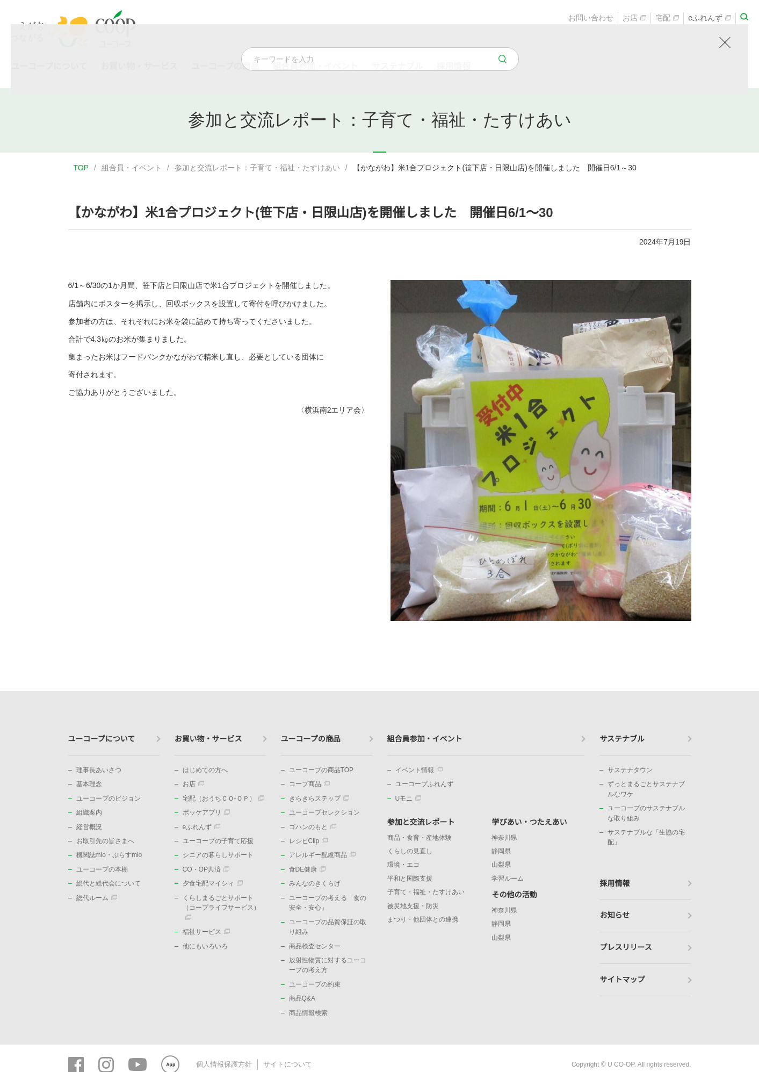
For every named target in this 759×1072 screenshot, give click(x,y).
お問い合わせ (590, 19)
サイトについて (281, 1064)
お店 (634, 19)
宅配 (667, 19)
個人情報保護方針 (222, 1064)
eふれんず (709, 19)
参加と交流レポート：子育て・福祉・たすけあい (257, 167)
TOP (81, 167)
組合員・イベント (132, 167)
